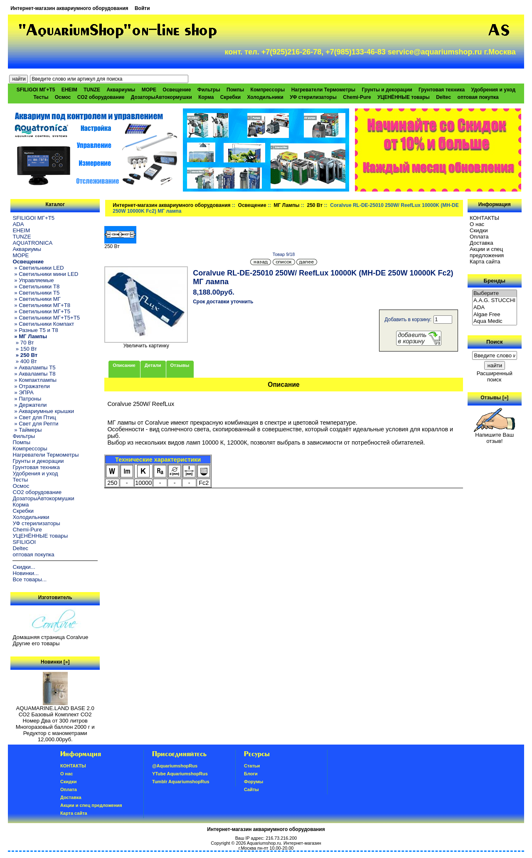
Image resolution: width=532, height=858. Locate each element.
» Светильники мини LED (45, 274)
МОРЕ (149, 90)
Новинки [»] (55, 662)
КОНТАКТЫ (484, 218)
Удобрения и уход (493, 90)
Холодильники (265, 97)
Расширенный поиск (494, 376)
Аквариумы (120, 90)
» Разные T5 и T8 (35, 330)
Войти (142, 8)
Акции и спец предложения (487, 252)
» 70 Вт (23, 342)
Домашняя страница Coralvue (50, 637)
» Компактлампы (34, 380)
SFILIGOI (24, 542)
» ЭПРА (22, 392)
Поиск (494, 342)
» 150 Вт (24, 349)
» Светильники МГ (36, 299)
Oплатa (479, 237)
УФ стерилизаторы (313, 97)
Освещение (252, 205)
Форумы (253, 781)
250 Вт (315, 205)
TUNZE (92, 90)
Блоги (251, 773)
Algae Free (495, 314)
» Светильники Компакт (43, 324)
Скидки (479, 230)
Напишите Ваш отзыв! (494, 435)
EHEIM (69, 90)
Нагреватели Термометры (323, 90)
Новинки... (25, 573)
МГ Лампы (287, 205)
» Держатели (29, 405)
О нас (477, 224)
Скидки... (23, 567)
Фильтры (208, 90)
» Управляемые (33, 280)
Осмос (63, 97)
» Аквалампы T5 (33, 367)
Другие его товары (35, 643)
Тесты (40, 97)
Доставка (481, 243)
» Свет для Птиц (34, 417)
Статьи (252, 765)
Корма (206, 97)
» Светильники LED (38, 268)
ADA (18, 224)
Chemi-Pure (357, 97)
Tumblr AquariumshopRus (180, 781)
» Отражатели (30, 386)
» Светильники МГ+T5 (41, 311)
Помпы (235, 90)
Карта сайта (485, 261)
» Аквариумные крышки (43, 411)
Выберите (495, 293)
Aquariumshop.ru (264, 843)
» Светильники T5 (35, 293)
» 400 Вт (24, 361)
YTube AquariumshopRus (180, 773)
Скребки (230, 97)
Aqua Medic (495, 321)
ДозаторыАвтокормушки (161, 97)
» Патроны (26, 399)
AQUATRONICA (32, 243)
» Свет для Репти (35, 423)
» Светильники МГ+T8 (41, 305)
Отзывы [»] (494, 398)
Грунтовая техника (442, 90)
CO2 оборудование (101, 97)
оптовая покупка (478, 97)
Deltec (443, 97)
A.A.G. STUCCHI (495, 300)
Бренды (494, 281)
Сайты (251, 789)
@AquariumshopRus (174, 765)
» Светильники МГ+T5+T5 (46, 318)
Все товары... (29, 579)
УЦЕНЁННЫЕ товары (403, 97)
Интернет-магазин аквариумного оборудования (69, 8)
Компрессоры (268, 90)
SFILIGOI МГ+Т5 (36, 90)
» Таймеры (27, 430)
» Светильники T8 (35, 286)
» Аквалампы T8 (33, 374)
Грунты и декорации (387, 90)
